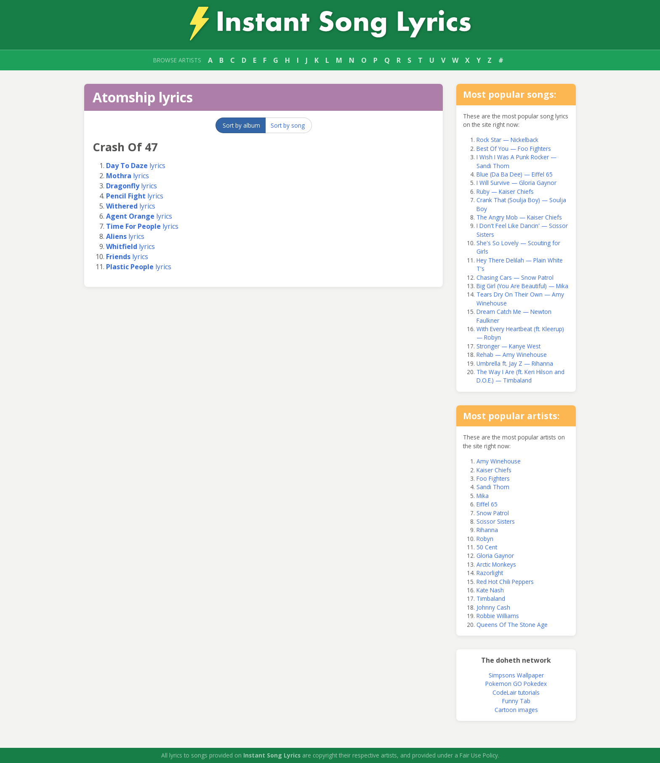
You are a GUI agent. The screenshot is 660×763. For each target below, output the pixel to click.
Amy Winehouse (498, 461)
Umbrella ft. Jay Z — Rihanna (514, 363)
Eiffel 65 (487, 504)
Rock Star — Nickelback (507, 140)
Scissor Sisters (495, 521)
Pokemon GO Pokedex (516, 684)
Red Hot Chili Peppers (505, 582)
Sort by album (241, 125)
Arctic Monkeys (496, 564)
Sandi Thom (492, 487)
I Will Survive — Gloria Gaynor (516, 183)
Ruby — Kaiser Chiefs (505, 191)
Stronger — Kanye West (508, 346)
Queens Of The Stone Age (512, 625)
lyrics (135, 165)
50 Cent (486, 547)
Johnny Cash (493, 607)
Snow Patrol (492, 513)
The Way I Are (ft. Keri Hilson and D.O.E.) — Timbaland (520, 376)
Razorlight (489, 573)
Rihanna (487, 530)
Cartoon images (516, 710)
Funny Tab (516, 701)
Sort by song (288, 125)
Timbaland (490, 598)
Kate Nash (490, 590)
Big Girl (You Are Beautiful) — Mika (522, 286)
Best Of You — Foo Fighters (513, 149)
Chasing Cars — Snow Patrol (515, 277)
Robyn (484, 539)
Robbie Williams (497, 616)
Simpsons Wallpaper (516, 675)
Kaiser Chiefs (493, 470)
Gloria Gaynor (495, 556)
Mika (482, 496)
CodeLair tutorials (516, 692)
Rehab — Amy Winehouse (511, 355)
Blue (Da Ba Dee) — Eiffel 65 (514, 174)
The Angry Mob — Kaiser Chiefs (519, 217)
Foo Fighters (493, 478)
